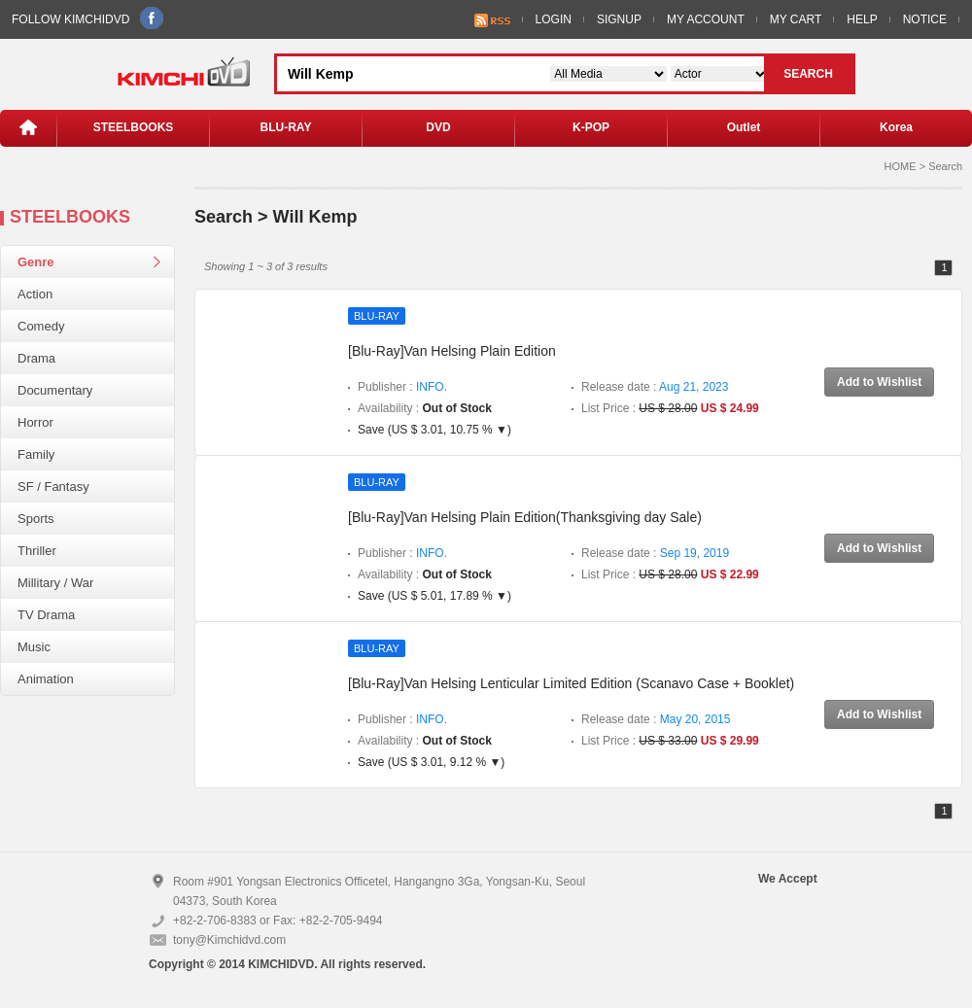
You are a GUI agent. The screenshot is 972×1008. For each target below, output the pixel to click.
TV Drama (46, 615)
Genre (35, 262)
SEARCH (808, 74)
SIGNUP (619, 19)
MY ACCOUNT (706, 19)
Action (34, 294)
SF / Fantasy (53, 486)
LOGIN (554, 19)
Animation (45, 679)
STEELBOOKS (133, 127)
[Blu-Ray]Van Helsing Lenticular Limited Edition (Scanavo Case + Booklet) (571, 683)
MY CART (796, 19)
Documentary (54, 390)
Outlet (744, 127)
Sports (35, 518)
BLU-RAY (286, 127)
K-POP (591, 127)
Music (34, 647)
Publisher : (402, 387)
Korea (896, 127)
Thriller (36, 550)
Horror (35, 422)
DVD (438, 127)
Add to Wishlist (879, 382)
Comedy (40, 326)
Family (35, 454)
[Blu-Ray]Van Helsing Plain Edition (452, 351)
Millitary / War (55, 582)
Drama (36, 358)
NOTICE (925, 19)
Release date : (654, 387)
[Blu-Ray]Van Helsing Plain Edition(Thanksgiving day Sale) (525, 517)
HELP (862, 19)
